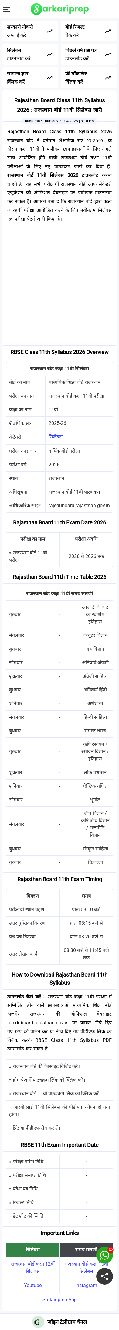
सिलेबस (56, 437)
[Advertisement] (59, 286)
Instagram (86, 1285)
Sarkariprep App (59, 1299)
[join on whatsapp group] (104, 1255)
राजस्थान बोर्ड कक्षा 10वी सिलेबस (86, 1267)
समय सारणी (86, 1250)
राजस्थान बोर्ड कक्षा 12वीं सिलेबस (33, 1267)
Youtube (33, 1285)
